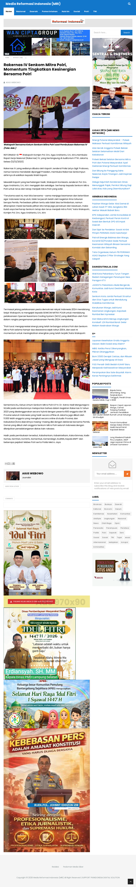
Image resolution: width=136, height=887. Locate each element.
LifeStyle (97, 518)
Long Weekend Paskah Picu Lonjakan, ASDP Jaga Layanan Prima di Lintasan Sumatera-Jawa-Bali (112, 442)
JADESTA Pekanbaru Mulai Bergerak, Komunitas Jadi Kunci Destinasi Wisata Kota (112, 288)
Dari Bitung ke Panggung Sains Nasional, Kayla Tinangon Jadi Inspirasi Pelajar (112, 174)
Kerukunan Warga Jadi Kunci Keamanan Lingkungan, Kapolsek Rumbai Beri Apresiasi (109, 311)
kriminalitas (99, 547)
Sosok (105, 537)
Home (7, 58)
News (96, 523)
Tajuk (119, 537)
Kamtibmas (99, 514)
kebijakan (113, 542)
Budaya (108, 504)
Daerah (118, 504)
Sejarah (113, 532)
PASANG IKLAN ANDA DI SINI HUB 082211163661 (33, 601)
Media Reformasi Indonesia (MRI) (48, 877)
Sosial (96, 537)
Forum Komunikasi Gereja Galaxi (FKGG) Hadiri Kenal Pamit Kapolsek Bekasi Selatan (111, 427)
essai (127, 537)
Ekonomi (108, 509)
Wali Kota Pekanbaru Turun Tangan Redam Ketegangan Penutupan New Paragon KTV (111, 277)
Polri (104, 532)
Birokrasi (98, 504)
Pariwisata (98, 528)
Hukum (118, 509)
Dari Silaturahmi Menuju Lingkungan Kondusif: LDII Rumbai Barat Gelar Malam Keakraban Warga (110, 322)
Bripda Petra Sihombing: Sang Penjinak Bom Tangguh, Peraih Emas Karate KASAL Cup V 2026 (112, 395)
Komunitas (125, 514)
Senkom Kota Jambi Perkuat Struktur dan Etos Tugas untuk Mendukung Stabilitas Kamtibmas (111, 300)
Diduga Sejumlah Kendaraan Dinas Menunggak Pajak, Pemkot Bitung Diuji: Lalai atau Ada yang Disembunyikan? (112, 185)
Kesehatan (112, 514)
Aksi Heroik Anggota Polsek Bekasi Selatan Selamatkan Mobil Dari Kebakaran (110, 151)
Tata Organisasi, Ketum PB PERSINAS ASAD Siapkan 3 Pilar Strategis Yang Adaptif (111, 255)
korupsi (124, 542)
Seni (122, 532)
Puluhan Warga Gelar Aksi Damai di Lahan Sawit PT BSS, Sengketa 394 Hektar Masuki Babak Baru (110, 207)
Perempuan (111, 528)
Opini (117, 523)
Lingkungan (109, 518)
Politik (96, 532)
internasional (100, 542)
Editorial (97, 509)
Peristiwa (125, 528)
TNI (112, 537)
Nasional (122, 518)
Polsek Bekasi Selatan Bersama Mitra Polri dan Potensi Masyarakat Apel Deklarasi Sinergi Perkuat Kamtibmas (111, 163)
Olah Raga (107, 523)
